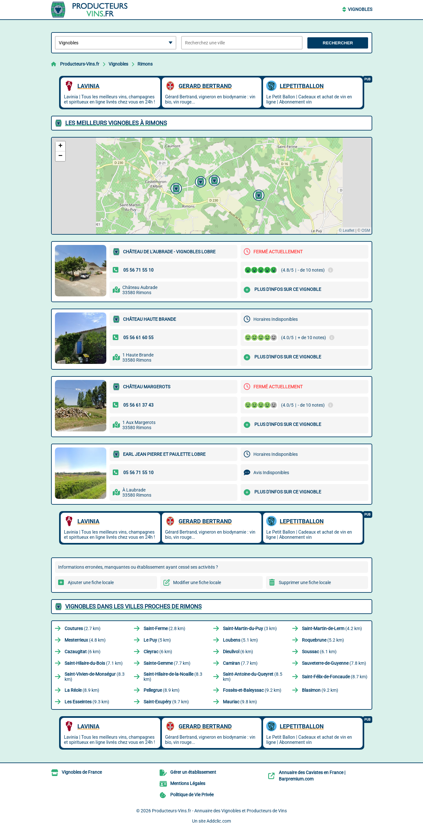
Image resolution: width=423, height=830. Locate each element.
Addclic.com (219, 821)
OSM (365, 230)
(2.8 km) (164, 628)
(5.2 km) (323, 640)
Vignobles (360, 9)
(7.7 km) (167, 663)
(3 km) (250, 628)
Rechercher (338, 43)
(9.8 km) (240, 701)
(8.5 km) (252, 677)
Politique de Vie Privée (192, 794)
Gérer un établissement (193, 772)
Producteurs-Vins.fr (79, 64)
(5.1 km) (240, 640)
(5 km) (157, 640)
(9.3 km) (87, 701)
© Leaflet (346, 230)
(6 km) (83, 651)
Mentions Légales (187, 783)
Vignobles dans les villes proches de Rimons (133, 606)
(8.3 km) (95, 677)
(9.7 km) (166, 701)
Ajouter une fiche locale (91, 582)
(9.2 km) (252, 690)
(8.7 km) (334, 676)
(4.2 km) (332, 628)
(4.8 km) (85, 640)
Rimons (145, 64)
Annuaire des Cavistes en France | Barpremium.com (312, 775)
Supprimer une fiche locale (305, 582)
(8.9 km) (82, 690)
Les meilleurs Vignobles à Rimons (116, 123)
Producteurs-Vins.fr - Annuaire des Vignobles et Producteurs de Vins (219, 810)
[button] (200, 181)
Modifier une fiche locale (197, 582)
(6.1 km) (319, 651)
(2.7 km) (83, 628)
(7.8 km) (334, 663)
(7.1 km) (94, 663)
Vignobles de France (82, 772)
